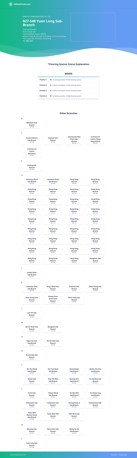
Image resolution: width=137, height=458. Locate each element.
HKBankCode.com (22, 4)
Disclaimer (114, 455)
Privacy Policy (123, 455)
